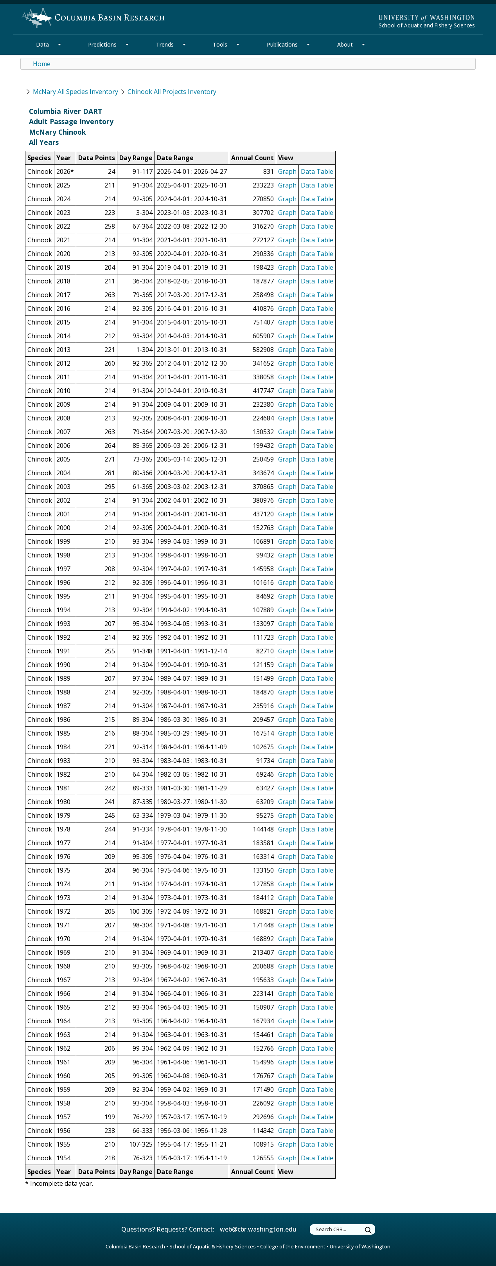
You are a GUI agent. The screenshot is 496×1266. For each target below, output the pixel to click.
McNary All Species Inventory (75, 91)
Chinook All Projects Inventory (172, 91)
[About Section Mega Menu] (363, 44)
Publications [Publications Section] (282, 44)
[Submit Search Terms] (368, 1230)
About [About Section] (345, 44)
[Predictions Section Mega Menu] (127, 44)
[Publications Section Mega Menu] (308, 44)
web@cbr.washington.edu (258, 1229)
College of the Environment (292, 1246)
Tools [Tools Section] (220, 44)
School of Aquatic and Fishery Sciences (427, 25)
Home (41, 64)
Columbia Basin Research (135, 1246)
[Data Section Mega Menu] (59, 44)
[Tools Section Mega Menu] (238, 44)
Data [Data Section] (42, 44)
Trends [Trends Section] (165, 44)
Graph (287, 171)
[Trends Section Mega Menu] (184, 44)
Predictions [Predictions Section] (102, 44)
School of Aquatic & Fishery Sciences (212, 1246)
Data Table (317, 171)
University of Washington (360, 1246)
